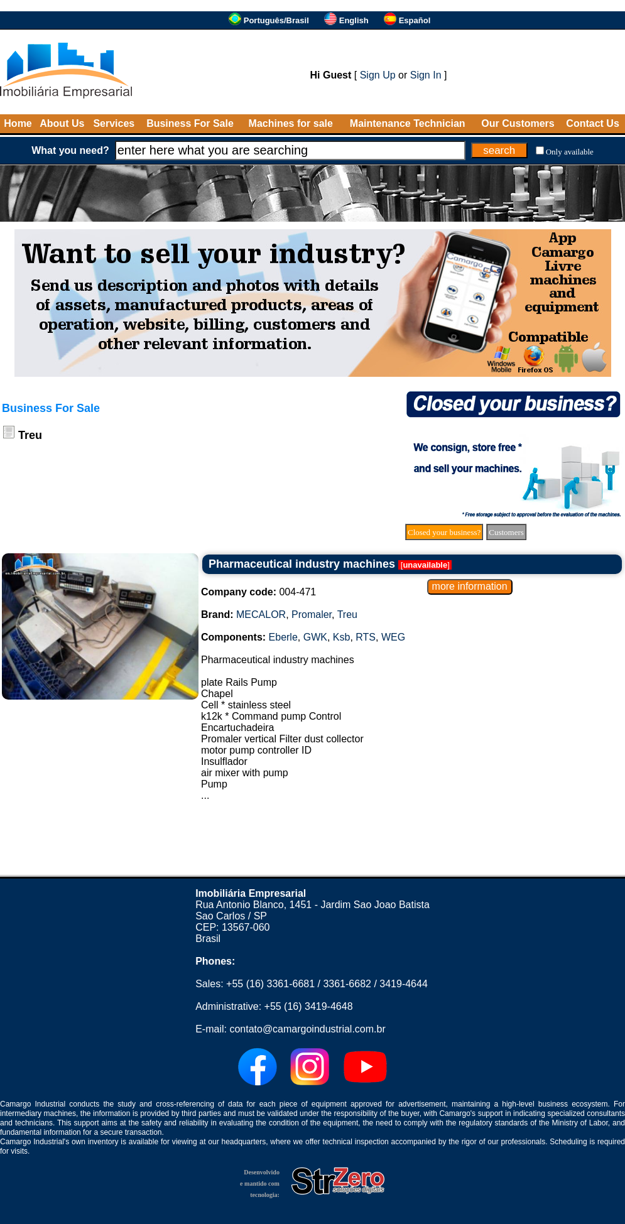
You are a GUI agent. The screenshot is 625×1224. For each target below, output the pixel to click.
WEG (393, 637)
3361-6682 (347, 983)
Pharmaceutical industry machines (302, 564)
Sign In (426, 75)
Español (415, 20)
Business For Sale (190, 123)
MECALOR (261, 614)
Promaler (311, 614)
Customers (506, 532)
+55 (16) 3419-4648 (308, 1006)
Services (113, 123)
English (354, 20)
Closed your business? (444, 532)
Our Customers (517, 123)
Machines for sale (291, 123)
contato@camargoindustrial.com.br (307, 1029)
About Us (62, 123)
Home (17, 123)
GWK (315, 637)
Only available (570, 151)
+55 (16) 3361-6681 (270, 983)
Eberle (283, 637)
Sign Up (378, 75)
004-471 (258, 592)
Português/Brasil (276, 20)
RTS (366, 637)
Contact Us (592, 123)
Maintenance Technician (407, 123)
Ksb (342, 637)
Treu (347, 614)
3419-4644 (403, 983)
